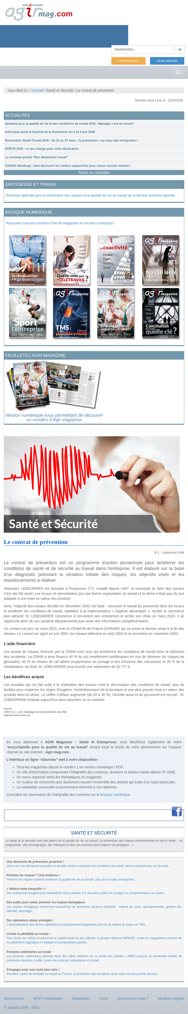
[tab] (94, 124)
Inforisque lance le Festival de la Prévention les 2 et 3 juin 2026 (50, 132)
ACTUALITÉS (17, 115)
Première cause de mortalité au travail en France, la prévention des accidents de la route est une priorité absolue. (82, 974)
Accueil (37, 90)
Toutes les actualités (94, 173)
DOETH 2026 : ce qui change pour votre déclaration (42, 149)
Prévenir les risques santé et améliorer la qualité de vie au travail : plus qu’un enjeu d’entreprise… (72, 879)
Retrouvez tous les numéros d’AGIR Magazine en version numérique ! (60, 223)
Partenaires (81, 998)
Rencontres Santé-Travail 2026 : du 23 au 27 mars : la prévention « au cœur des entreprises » (71, 140)
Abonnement (14, 998)
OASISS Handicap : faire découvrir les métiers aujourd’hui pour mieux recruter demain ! (68, 166)
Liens (103, 998)
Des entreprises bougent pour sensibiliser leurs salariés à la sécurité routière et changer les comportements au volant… (86, 893)
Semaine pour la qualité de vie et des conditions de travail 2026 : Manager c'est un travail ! (69, 123)
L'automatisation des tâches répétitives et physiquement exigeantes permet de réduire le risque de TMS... (77, 924)
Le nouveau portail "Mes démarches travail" (36, 157)
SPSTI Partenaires (47, 998)
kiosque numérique (115, 795)
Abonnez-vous (128, 61)
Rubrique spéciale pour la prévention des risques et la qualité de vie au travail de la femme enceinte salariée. (91, 195)
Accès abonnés (167, 61)
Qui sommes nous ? (133, 998)
